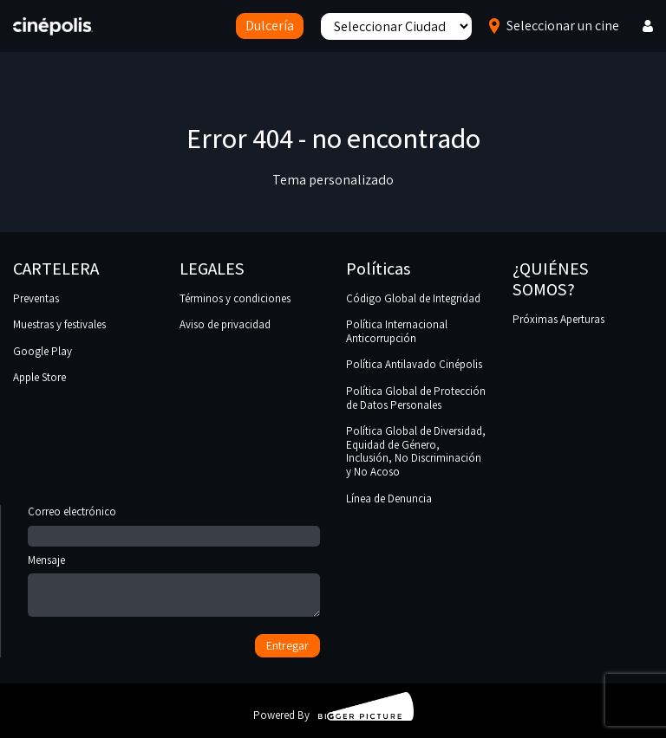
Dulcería (269, 25)
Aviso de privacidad (225, 324)
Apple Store (39, 377)
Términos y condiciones (235, 298)
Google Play (42, 351)
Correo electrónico (174, 524)
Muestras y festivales (59, 324)
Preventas (36, 298)
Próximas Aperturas (558, 319)
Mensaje (174, 587)
